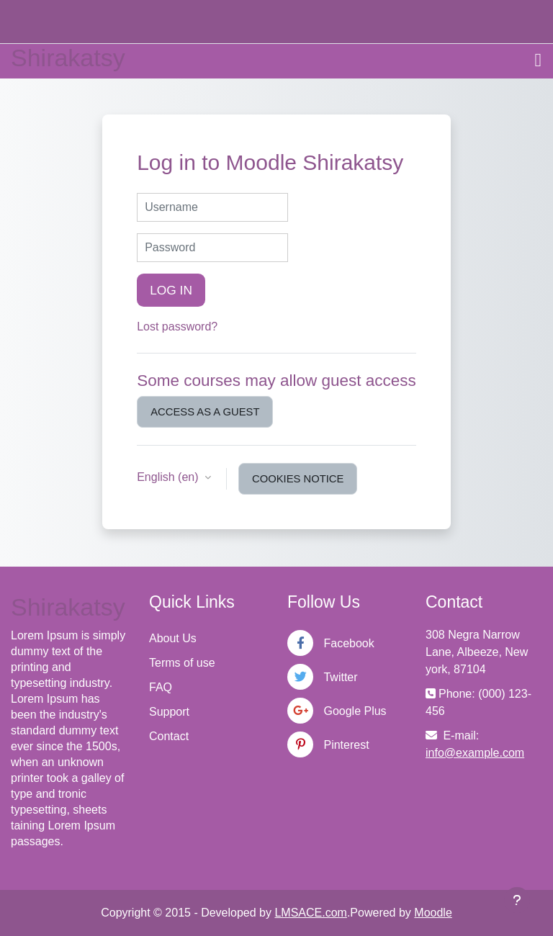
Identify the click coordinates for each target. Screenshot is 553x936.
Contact (169, 736)
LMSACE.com (310, 912)
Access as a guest (204, 412)
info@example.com (475, 753)
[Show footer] (517, 900)
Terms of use (182, 663)
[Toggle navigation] (538, 60)
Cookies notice (297, 479)
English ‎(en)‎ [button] (169, 477)
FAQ (160, 687)
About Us (173, 638)
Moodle (432, 912)
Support (169, 712)
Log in (171, 290)
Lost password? (177, 326)
